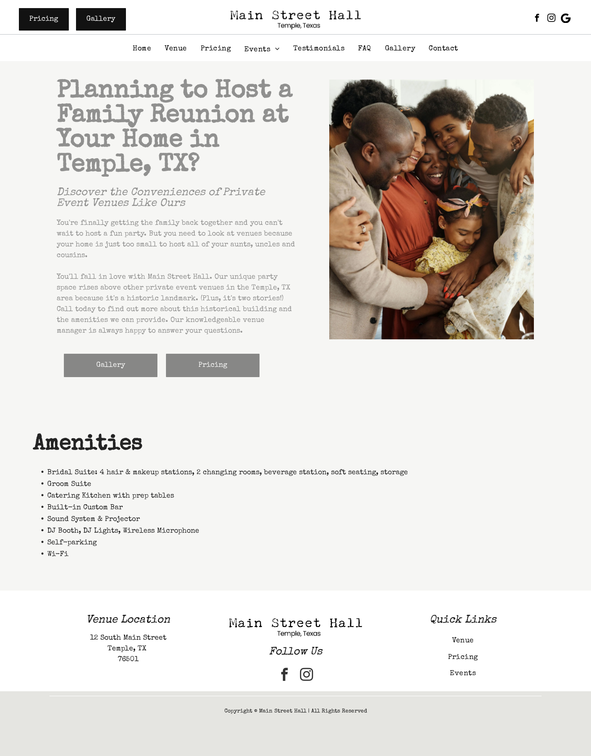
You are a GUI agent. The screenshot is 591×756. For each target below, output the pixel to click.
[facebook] (537, 19)
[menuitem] (142, 49)
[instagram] (552, 19)
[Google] (566, 19)
